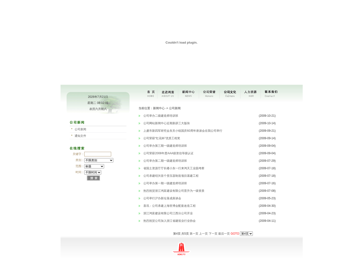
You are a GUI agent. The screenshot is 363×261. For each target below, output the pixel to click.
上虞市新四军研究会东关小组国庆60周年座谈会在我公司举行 (182, 130)
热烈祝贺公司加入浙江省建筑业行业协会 (169, 221)
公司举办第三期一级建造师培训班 (165, 145)
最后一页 (224, 233)
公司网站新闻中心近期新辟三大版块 (166, 123)
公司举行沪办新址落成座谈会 (162, 198)
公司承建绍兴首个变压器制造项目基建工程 (171, 175)
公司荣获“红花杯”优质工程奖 (161, 138)
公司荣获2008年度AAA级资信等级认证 (168, 153)
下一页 (213, 233)
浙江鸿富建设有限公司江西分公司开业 (168, 213)
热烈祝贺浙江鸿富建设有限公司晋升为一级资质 (173, 190)
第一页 (194, 233)
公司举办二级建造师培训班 (160, 115)
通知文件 (80, 136)
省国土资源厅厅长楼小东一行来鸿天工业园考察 (173, 168)
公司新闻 (80, 129)
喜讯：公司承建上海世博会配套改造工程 (169, 205)
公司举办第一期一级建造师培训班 (165, 183)
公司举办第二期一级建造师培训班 (165, 160)
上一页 (203, 233)
